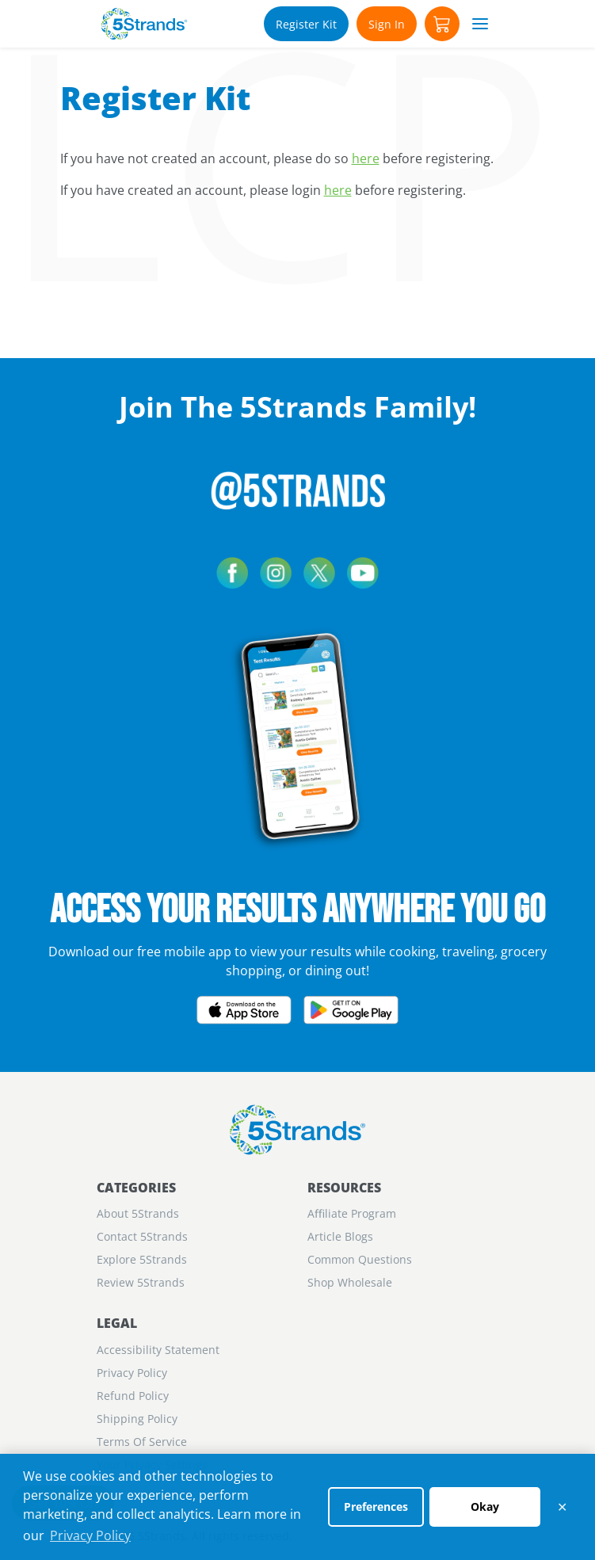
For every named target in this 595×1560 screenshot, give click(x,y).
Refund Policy (133, 1395)
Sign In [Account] (386, 24)
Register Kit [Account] (306, 24)
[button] (442, 23)
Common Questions (359, 1259)
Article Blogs (340, 1236)
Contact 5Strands (142, 1236)
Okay (485, 1506)
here (366, 158)
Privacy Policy (90, 1535)
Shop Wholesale (349, 1282)
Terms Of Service (142, 1441)
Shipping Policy (137, 1418)
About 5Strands (138, 1213)
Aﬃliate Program (351, 1213)
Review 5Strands (141, 1282)
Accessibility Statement (158, 1349)
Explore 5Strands (142, 1259)
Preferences (376, 1506)
